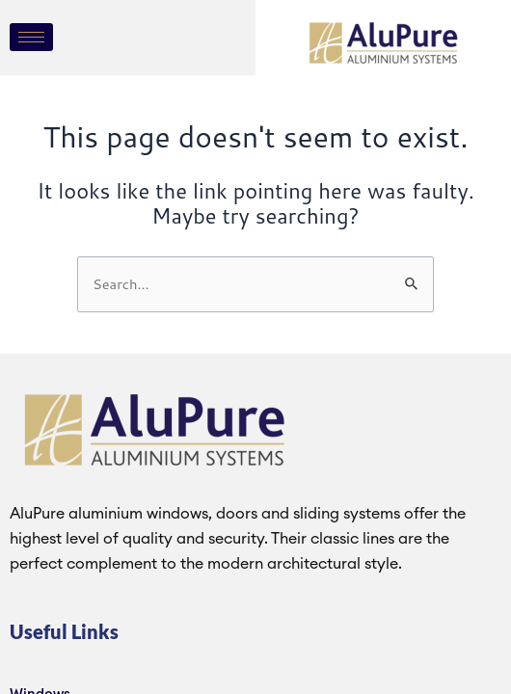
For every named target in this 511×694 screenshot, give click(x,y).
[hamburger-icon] (31, 37)
